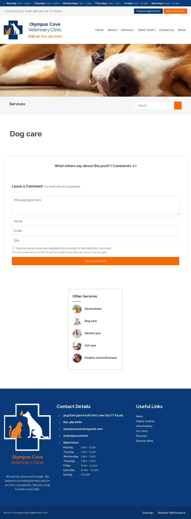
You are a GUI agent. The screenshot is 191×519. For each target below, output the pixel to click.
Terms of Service (92, 252)
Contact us (166, 30)
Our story (142, 431)
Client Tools (146, 30)
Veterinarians (144, 426)
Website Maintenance (171, 512)
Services (127, 30)
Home (99, 30)
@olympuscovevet (75, 435)
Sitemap (148, 512)
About (112, 30)
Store (182, 30)
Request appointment (148, 11)
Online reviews (145, 421)
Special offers (144, 440)
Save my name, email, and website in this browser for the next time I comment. (63, 248)
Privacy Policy (72, 252)
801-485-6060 (51, 36)
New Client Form (175, 11)
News (139, 416)
